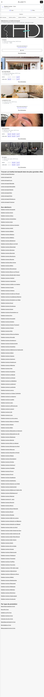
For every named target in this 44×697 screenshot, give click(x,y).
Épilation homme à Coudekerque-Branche (11, 296)
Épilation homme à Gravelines (8, 346)
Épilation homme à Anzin (7, 212)
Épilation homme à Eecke (7, 309)
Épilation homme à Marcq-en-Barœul (10, 421)
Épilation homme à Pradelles (8, 468)
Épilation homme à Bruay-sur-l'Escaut (10, 272)
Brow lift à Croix (5, 609)
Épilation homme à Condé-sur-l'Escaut (10, 293)
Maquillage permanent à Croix (8, 622)
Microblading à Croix (6, 625)
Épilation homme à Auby (7, 222)
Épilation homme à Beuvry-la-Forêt (9, 243)
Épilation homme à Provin (7, 474)
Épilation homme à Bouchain (8, 253)
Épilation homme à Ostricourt (8, 465)
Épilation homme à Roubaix (7, 515)
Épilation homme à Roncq (7, 505)
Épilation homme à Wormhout (8, 592)
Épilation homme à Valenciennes (9, 571)
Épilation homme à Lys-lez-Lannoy (9, 418)
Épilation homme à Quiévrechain (9, 487)
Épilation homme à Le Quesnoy (8, 396)
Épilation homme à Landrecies (8, 387)
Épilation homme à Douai (7, 303)
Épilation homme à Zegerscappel (9, 596)
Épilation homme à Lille (6, 412)
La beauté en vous (6, 100)
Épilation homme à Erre (6, 315)
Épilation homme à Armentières (8, 219)
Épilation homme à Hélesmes (8, 365)
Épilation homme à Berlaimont (8, 240)
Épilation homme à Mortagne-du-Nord (10, 446)
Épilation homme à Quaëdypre (8, 477)
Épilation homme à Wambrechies (9, 580)
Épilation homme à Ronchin (7, 502)
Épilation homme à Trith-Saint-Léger (9, 568)
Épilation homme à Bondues (7, 250)
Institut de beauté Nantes (7, 189)
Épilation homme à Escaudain (8, 318)
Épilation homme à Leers (7, 402)
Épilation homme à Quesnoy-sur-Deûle (10, 483)
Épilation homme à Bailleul (7, 231)
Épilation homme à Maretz (7, 424)
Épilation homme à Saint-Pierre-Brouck (10, 536)
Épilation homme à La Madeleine (8, 381)
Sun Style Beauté (6, 71)
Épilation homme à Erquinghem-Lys (9, 312)
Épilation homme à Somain (7, 549)
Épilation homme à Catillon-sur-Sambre (10, 284)
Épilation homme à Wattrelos (8, 589)
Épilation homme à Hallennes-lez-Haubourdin (12, 349)
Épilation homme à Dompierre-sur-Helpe (10, 300)
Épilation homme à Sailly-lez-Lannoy (10, 518)
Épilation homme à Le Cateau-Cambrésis (11, 393)
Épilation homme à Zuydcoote (8, 599)
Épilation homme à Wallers (7, 577)
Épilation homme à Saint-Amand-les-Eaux (11, 530)
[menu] (2, 2)
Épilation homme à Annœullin (8, 209)
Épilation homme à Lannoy (7, 390)
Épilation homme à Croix (7, 615)
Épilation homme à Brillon (7, 265)
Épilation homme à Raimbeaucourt (9, 493)
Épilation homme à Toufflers (8, 561)
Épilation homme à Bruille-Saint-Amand (10, 275)
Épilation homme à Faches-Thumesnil (10, 325)
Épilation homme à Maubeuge (8, 437)
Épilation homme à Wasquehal (8, 583)
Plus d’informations (22, 53)
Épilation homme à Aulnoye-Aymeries (10, 225)
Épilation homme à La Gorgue (8, 377)
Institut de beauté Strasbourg (8, 199)
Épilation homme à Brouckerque (8, 268)
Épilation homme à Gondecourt (8, 340)
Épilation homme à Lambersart (8, 384)
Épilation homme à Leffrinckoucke (9, 406)
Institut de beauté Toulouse (7, 202)
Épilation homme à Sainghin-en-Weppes (10, 524)
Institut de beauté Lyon (6, 180)
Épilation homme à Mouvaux (8, 449)
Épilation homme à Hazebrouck (8, 362)
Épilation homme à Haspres (7, 356)
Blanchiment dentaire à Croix (8, 606)
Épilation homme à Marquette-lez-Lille (10, 434)
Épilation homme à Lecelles (7, 399)
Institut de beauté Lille (6, 177)
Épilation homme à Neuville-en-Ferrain (10, 452)
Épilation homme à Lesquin (7, 409)
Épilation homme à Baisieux (7, 234)
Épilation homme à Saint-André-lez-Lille (10, 533)
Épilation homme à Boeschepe (8, 247)
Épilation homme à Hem (6, 368)
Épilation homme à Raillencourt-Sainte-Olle (11, 490)
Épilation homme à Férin (7, 331)
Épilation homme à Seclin (7, 543)
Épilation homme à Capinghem (8, 281)
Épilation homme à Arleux (7, 215)
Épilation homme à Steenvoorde (8, 552)
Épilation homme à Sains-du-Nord (9, 527)
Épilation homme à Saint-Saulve (8, 540)
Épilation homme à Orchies (7, 462)
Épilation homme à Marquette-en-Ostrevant (11, 430)
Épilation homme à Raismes (7, 496)
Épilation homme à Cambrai (7, 278)
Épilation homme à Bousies (7, 259)
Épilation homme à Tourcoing (8, 564)
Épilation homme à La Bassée (8, 374)
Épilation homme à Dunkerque (8, 306)
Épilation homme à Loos (7, 415)
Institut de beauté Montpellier (8, 186)
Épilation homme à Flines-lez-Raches (10, 334)
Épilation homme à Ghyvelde (8, 337)
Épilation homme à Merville (7, 440)
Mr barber (4, 157)
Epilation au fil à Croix (6, 612)
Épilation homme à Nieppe (7, 455)
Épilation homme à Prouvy (7, 471)
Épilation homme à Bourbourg (8, 256)
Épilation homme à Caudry (7, 287)
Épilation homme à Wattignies (8, 586)
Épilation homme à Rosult (7, 511)
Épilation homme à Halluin (7, 353)
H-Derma (4, 39)
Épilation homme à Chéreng (7, 290)
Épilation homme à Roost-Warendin (9, 508)
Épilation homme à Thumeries (8, 558)
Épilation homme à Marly (7, 427)
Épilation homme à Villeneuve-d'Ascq (10, 574)
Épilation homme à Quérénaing (8, 480)
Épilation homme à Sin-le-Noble (8, 546)
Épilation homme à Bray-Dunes (8, 262)
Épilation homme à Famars (7, 328)
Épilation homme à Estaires (7, 321)
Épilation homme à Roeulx (7, 499)
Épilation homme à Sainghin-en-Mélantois (11, 521)
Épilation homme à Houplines (8, 371)
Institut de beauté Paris (6, 196)
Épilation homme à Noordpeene (8, 458)
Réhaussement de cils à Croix (8, 628)
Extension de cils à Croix (7, 619)
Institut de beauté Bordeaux (7, 174)
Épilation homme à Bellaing (7, 237)
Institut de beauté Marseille (7, 183)
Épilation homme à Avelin (7, 228)
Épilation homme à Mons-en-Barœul (9, 443)
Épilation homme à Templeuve (8, 555)
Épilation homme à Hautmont (8, 359)
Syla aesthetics (5, 128)
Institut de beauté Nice (6, 193)
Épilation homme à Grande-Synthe (9, 343)
